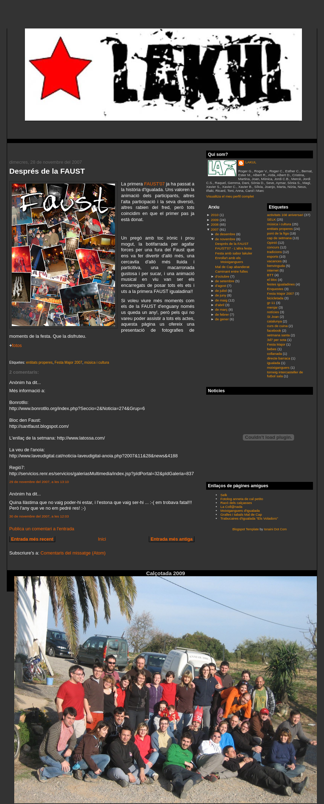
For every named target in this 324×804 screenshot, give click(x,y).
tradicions (275, 252)
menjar (272, 307)
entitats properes (39, 362)
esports (273, 256)
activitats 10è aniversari (285, 215)
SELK (272, 219)
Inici (102, 539)
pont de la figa (278, 233)
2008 (215, 224)
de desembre (225, 234)
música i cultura (96, 362)
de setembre (224, 281)
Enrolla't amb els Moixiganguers (229, 260)
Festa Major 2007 (68, 362)
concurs (273, 247)
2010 (215, 215)
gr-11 (271, 303)
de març (221, 309)
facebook (274, 330)
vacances (275, 261)
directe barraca (279, 358)
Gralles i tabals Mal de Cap (241, 514)
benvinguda (276, 266)
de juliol (221, 291)
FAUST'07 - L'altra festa (233, 248)
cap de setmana (280, 238)
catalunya (275, 321)
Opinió (272, 243)
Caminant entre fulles (231, 271)
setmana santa (279, 335)
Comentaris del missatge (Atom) (73, 553)
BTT (271, 275)
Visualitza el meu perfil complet (230, 196)
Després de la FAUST (47, 171)
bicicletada (275, 298)
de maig (221, 300)
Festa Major (276, 344)
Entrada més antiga (172, 539)
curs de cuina (278, 326)
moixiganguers (279, 367)
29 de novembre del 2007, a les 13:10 (39, 482)
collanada (275, 354)
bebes (272, 349)
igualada (274, 363)
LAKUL (250, 162)
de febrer (222, 314)
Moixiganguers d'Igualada (240, 511)
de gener (222, 319)
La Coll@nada (231, 507)
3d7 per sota (277, 340)
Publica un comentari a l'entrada (41, 528)
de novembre (225, 239)
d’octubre (222, 276)
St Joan (273, 317)
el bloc (272, 280)
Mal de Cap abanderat (232, 267)
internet (273, 270)
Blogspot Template (245, 529)
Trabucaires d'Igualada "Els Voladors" (249, 518)
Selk (223, 495)
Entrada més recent (32, 539)
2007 (215, 229)
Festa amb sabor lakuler (233, 253)
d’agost (220, 286)
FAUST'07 (154, 183)
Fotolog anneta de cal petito (241, 499)
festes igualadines (281, 284)
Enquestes (275, 289)
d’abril (219, 305)
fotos (17, 345)
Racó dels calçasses (236, 503)
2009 (215, 220)
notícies (273, 312)
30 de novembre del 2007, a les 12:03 (39, 516)
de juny (220, 295)
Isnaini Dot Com (275, 529)
